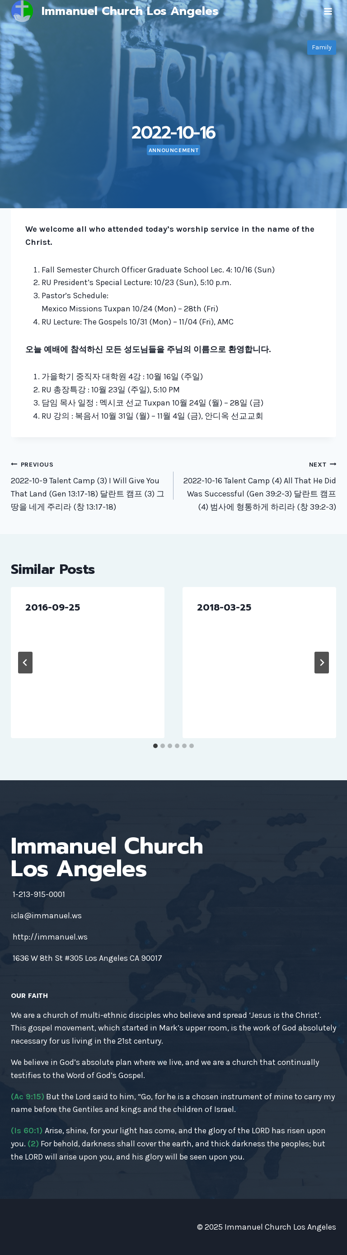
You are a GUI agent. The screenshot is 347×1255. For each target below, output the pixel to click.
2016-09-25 (52, 607)
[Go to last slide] (25, 662)
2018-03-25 (224, 607)
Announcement (174, 150)
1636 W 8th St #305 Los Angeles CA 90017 (87, 958)
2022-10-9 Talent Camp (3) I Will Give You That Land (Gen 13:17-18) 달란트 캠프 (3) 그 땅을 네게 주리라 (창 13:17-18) (88, 485)
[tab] (155, 746)
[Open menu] (327, 11)
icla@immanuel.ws (46, 916)
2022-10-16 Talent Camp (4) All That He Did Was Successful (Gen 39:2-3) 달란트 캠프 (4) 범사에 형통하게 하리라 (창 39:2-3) (259, 485)
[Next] (321, 662)
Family (322, 47)
